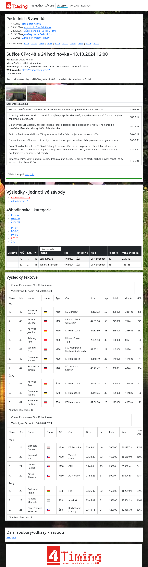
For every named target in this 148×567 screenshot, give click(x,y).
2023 (49, 43)
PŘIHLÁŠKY (37, 5)
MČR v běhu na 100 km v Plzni (40, 30)
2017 (96, 43)
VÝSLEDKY (62, 5)
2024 (42, 43)
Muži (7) (15, 218)
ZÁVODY (49, 5)
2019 (80, 43)
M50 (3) (15, 231)
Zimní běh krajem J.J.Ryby (36, 37)
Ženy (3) (15, 222)
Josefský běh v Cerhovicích (38, 34)
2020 (73, 43)
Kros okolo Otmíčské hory (37, 27)
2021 (65, 43)
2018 (88, 43)
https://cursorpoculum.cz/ (36, 70)
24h (32, 174)
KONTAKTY (87, 5)
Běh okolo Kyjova (31, 23)
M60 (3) (15, 234)
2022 (57, 43)
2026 (26, 43)
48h (27, 174)
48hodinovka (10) (20, 197)
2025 (34, 43)
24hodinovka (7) (19, 201)
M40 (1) (15, 227)
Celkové (15, 215)
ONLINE (74, 5)
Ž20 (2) (14, 238)
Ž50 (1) (14, 241)
